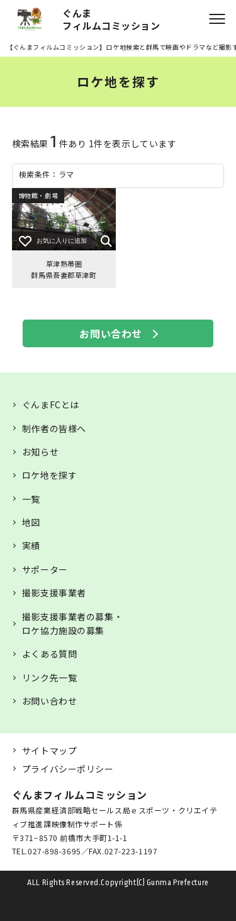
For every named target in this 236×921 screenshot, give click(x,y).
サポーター (45, 569)
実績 (31, 545)
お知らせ (40, 451)
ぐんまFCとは (50, 404)
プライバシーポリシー (68, 768)
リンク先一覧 (49, 677)
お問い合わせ (110, 333)
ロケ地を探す (49, 475)
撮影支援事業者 (54, 592)
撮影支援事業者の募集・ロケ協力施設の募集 (72, 623)
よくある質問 (49, 653)
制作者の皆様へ (54, 428)
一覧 (31, 499)
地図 (31, 522)
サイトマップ (49, 750)
